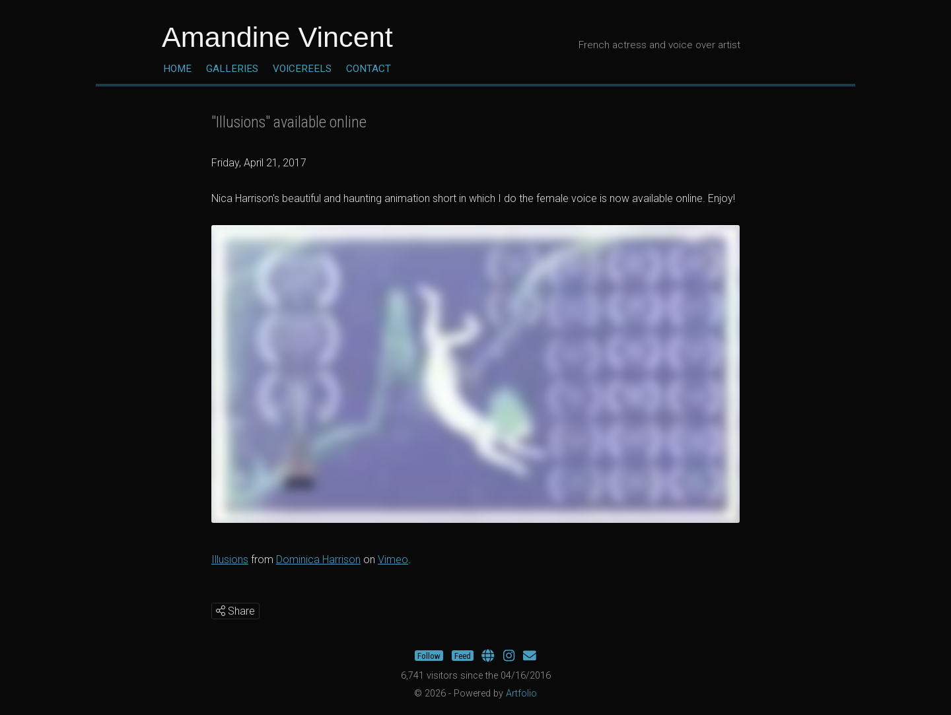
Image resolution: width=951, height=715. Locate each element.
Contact (368, 69)
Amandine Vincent (277, 37)
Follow (428, 656)
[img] (220, 610)
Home (177, 69)
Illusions (229, 559)
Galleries (232, 69)
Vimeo (393, 559)
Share (235, 611)
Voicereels (302, 69)
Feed (462, 656)
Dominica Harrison (318, 559)
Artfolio (521, 693)
